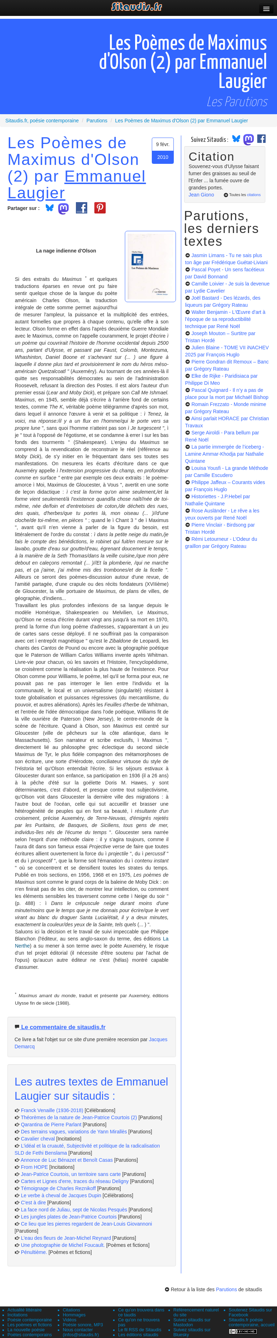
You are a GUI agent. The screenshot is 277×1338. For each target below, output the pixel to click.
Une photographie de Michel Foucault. (63, 1245)
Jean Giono (201, 195)
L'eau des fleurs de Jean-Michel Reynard (66, 1238)
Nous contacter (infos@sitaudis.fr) (81, 1332)
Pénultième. (34, 1252)
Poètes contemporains (29, 1334)
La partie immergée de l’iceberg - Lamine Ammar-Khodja (224, 454)
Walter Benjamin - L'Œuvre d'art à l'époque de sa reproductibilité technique (225, 319)
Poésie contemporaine (29, 1319)
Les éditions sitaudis (138, 1334)
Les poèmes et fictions (29, 1324)
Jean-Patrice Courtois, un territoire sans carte (71, 1174)
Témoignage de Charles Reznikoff (58, 1188)
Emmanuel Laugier (76, 184)
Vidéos (69, 1319)
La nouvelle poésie (26, 1329)
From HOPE (34, 1167)
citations (254, 195)
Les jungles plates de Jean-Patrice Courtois (69, 1217)
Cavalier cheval (38, 1139)
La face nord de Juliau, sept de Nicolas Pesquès (74, 1209)
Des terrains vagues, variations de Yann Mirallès (74, 1131)
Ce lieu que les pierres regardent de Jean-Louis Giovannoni (86, 1224)
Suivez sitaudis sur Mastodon (192, 1322)
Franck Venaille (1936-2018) (52, 1110)
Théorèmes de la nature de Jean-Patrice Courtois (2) (79, 1117)
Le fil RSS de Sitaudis (139, 1329)
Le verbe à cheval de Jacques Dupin (61, 1195)
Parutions (226, 1289)
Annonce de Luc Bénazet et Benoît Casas (67, 1160)
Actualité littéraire (24, 1310)
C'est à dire (33, 1202)
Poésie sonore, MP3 (83, 1324)
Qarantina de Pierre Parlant (51, 1124)
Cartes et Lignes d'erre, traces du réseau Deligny (75, 1181)
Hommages (74, 1314)
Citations (71, 1310)
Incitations (17, 1314)
